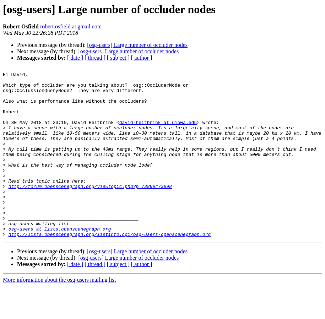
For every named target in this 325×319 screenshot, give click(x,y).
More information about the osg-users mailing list (59, 313)
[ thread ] (95, 58)
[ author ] (141, 58)
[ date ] (75, 58)
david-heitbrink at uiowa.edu (158, 133)
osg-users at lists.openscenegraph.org (60, 261)
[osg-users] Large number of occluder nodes (137, 45)
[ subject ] (118, 58)
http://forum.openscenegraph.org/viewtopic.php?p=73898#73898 (90, 209)
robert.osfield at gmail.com (71, 26)
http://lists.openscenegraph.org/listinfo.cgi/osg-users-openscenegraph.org (110, 267)
